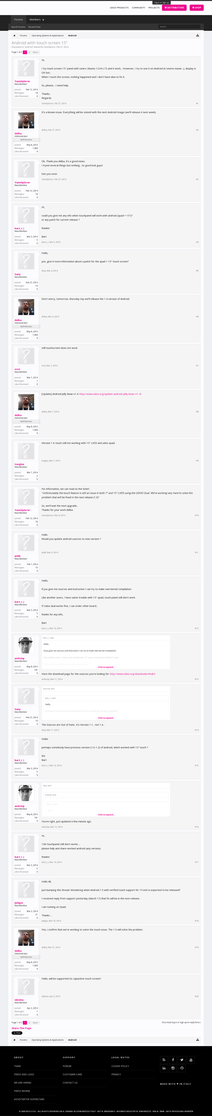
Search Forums (18, 27)
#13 (197, 679)
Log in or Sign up (161, 2)
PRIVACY (116, 1074)
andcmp (20, 658)
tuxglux (19, 464)
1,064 (35, 148)
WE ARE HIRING (22, 1082)
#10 (197, 515)
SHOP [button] (196, 7)
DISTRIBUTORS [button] (174, 7)
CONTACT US (70, 1082)
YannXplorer (49, 47)
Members (35, 19)
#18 (197, 921)
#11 (197, 552)
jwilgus (19, 902)
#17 (197, 862)
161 (36, 669)
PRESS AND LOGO (24, 1074)
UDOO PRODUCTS (119, 7)
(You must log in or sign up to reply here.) (181, 1022)
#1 (197, 103)
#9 (197, 460)
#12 (197, 628)
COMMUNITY (138, 7)
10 (36, 285)
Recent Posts (34, 27)
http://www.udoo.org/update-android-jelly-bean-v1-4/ (111, 394)
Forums (18, 19)
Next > (36, 52)
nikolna (19, 999)
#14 (197, 730)
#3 (197, 179)
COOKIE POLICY (120, 1066)
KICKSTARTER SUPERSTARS (29, 1099)
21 (36, 914)
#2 (197, 130)
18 (36, 92)
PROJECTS (153, 7)
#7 (197, 365)
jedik (18, 556)
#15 (197, 765)
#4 (197, 242)
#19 (197, 947)
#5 (197, 270)
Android (29, 47)
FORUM (67, 1066)
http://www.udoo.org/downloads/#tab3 (132, 673)
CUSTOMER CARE (72, 1074)
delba (18, 133)
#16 (197, 827)
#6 (197, 316)
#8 (197, 411)
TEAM (17, 1066)
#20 (197, 996)
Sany (18, 274)
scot (17, 369)
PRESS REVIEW (22, 1090)
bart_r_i (19, 228)
